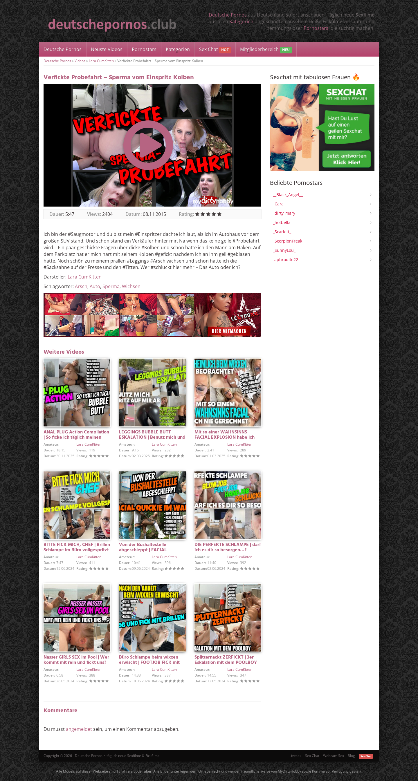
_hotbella (282, 222)
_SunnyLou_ (284, 250)
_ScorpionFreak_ (288, 241)
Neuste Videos (106, 49)
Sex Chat (215, 49)
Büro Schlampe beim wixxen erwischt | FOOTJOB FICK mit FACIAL (149, 663)
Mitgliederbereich (265, 49)
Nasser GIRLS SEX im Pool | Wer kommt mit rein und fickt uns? (76, 660)
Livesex (295, 755)
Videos (80, 60)
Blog (351, 755)
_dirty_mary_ (285, 213)
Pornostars (316, 28)
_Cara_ (279, 204)
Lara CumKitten (101, 60)
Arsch (81, 286)
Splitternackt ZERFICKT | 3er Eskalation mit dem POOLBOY (225, 660)
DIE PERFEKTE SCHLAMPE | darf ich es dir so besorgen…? (227, 547)
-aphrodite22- (286, 259)
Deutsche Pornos (228, 15)
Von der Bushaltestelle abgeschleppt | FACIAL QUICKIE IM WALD (143, 550)
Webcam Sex (333, 755)
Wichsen (131, 286)
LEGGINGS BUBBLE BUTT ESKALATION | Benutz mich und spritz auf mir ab (152, 437)
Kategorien (241, 21)
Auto (95, 286)
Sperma (111, 286)
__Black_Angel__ (288, 194)
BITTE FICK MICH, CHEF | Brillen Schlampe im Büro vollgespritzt (77, 547)
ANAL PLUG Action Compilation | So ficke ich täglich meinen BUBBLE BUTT (76, 437)
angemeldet (79, 729)
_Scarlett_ (282, 231)
